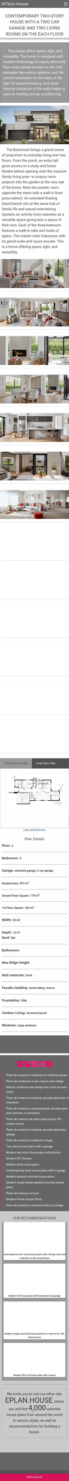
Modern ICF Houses (19, 1158)
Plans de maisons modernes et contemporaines (36, 1075)
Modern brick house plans (22, 1164)
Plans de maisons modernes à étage (29, 1140)
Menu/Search (34, 1477)
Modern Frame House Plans (24, 1199)
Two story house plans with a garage (29, 1146)
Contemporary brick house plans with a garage (36, 1170)
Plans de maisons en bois (22, 1193)
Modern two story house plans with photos (33, 1152)
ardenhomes (38, 830)
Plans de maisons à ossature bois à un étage (34, 1205)
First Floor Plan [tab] (46, 763)
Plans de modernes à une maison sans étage (34, 1081)
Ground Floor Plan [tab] (16, 763)
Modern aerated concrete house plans (30, 1176)
